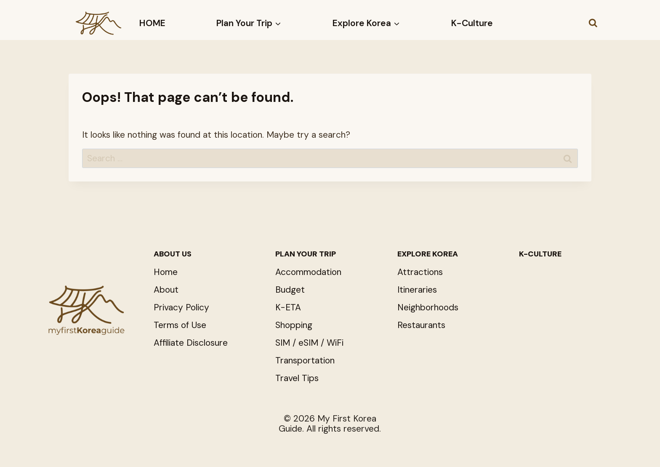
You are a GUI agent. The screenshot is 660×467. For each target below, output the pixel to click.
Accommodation (308, 272)
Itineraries (417, 290)
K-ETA (288, 307)
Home (166, 272)
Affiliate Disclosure (191, 343)
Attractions (420, 272)
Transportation (305, 360)
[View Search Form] (593, 23)
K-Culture (472, 23)
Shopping (293, 325)
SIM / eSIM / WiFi (309, 343)
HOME (152, 23)
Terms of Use (180, 325)
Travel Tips (297, 378)
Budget (290, 290)
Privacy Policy (181, 307)
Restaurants (421, 325)
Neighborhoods (427, 307)
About (166, 290)
